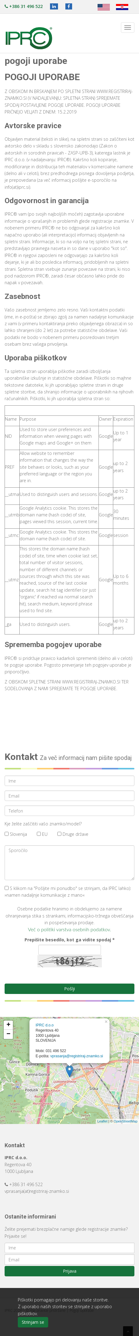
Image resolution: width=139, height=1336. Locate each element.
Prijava (69, 1271)
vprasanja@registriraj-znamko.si (76, 1056)
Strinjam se (33, 1322)
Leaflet (102, 1121)
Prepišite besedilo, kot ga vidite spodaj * (70, 940)
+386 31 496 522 (24, 6)
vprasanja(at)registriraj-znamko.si (37, 1191)
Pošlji (69, 989)
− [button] (8, 1034)
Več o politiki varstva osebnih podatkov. (69, 929)
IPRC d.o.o (45, 1025)
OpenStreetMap (125, 1121)
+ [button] (8, 1025)
